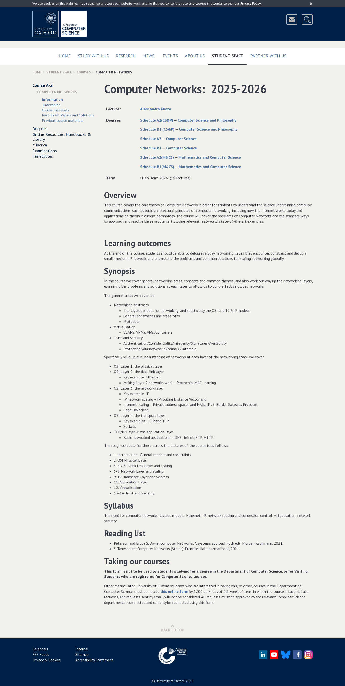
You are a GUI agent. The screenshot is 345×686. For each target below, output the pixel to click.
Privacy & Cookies (46, 659)
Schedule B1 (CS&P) (157, 129)
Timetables (51, 104)
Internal (81, 648)
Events (170, 55)
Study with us (93, 55)
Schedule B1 (150, 147)
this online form (174, 591)
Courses (84, 72)
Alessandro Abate (155, 108)
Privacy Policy (250, 3)
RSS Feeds (40, 654)
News (148, 55)
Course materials (55, 110)
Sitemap (82, 654)
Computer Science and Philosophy (207, 120)
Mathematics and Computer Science (209, 157)
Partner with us (268, 55)
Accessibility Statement (94, 659)
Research (126, 55)
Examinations (44, 150)
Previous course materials (62, 120)
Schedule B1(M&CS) (157, 166)
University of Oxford (170, 681)
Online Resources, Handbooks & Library (61, 137)
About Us (195, 55)
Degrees (39, 128)
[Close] (311, 3)
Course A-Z (42, 85)
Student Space (229, 54)
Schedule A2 (150, 138)
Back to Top (172, 627)
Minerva (39, 145)
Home (65, 55)
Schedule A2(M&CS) (157, 157)
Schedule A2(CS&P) (156, 120)
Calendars (40, 648)
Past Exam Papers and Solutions (68, 115)
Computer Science (181, 138)
